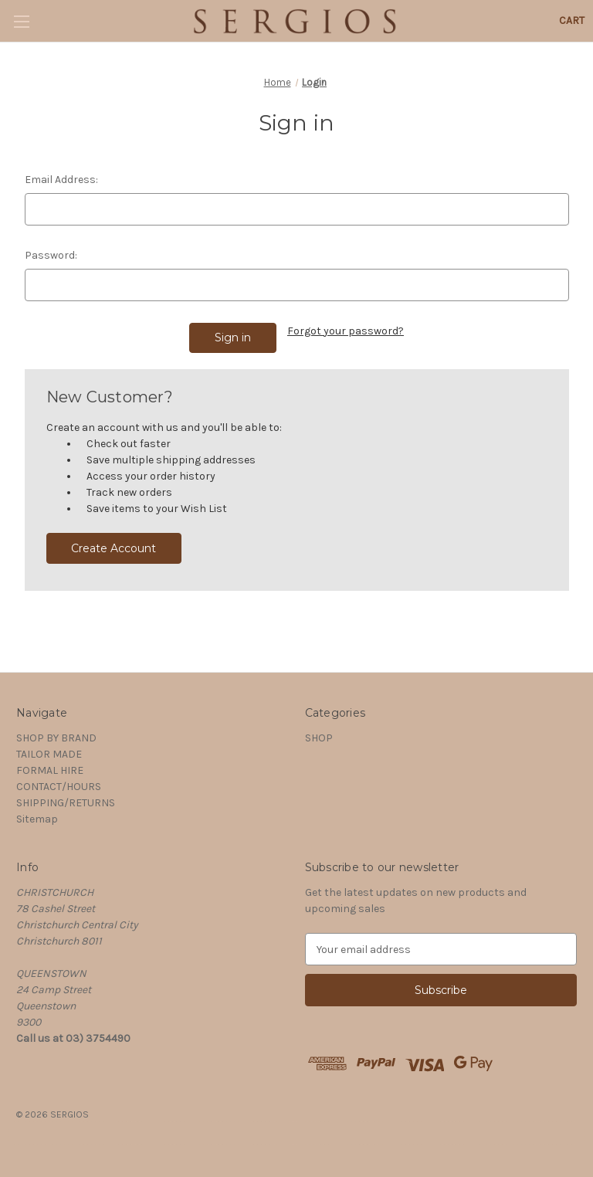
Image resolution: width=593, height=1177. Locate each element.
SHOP (319, 738)
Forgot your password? (345, 330)
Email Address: (61, 179)
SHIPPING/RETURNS (65, 802)
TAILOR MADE (49, 754)
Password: (51, 255)
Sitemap (37, 819)
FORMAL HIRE (49, 770)
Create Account (113, 548)
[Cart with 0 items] (572, 20)
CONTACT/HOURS (58, 786)
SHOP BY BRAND (56, 738)
